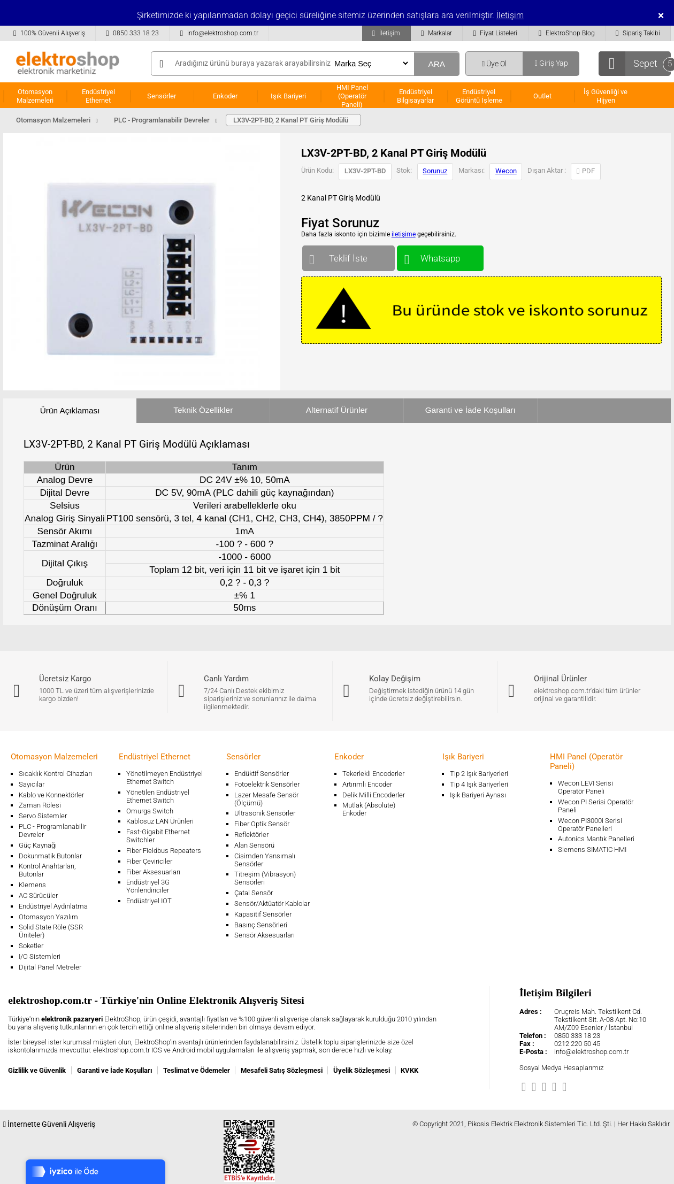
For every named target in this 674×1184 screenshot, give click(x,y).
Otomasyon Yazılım (48, 917)
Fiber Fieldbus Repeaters (163, 851)
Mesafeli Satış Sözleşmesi (282, 1070)
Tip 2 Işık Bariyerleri (479, 774)
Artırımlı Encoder (367, 784)
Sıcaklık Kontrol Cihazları (55, 774)
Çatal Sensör (253, 893)
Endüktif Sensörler (261, 774)
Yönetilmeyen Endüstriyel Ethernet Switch (164, 778)
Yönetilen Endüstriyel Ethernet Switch (157, 796)
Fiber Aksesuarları (153, 872)
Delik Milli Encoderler (373, 795)
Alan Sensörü (254, 845)
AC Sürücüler (38, 895)
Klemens (32, 885)
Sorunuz (435, 171)
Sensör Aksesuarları (264, 935)
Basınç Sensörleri (260, 925)
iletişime (404, 234)
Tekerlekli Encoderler (373, 774)
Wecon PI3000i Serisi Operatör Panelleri (590, 825)
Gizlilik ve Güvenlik (37, 1070)
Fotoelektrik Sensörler (267, 784)
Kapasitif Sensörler (263, 914)
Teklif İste (348, 255)
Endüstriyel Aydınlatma (53, 906)
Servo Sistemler (43, 816)
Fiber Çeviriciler (149, 861)
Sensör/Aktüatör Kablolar (272, 903)
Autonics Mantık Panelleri (596, 839)
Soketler (31, 946)
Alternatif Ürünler (336, 409)
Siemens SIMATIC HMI (592, 849)
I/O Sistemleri (39, 956)
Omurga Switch (149, 811)
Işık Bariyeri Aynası (478, 795)
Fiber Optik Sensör (261, 824)
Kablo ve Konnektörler (51, 795)
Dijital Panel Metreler (50, 967)
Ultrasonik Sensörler (264, 813)
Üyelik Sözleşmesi (361, 1070)
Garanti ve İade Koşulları (470, 409)
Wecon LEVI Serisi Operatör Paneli (585, 787)
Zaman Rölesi (40, 805)
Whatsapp (440, 255)
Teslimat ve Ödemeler (196, 1070)
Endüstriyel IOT (149, 901)
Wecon (506, 171)
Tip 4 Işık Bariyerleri (479, 784)
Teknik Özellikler (203, 409)
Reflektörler (251, 835)
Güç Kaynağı (38, 845)
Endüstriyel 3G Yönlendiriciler (148, 886)
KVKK (409, 1070)
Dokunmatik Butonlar (50, 856)
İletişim (510, 15)
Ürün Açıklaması (70, 410)
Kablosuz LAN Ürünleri (160, 821)
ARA (436, 63)
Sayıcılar (31, 784)
